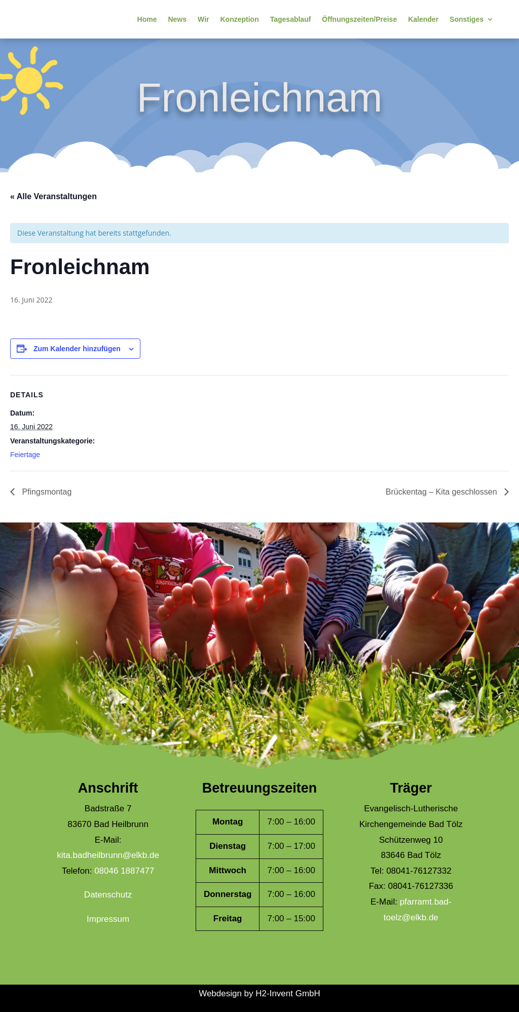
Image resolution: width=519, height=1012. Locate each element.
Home (147, 19)
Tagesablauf (290, 19)
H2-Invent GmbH (287, 993)
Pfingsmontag (45, 492)
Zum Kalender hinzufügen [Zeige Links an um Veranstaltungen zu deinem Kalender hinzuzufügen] (77, 349)
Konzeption (239, 19)
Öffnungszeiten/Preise (359, 19)
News (177, 19)
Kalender (423, 19)
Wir (203, 19)
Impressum (108, 919)
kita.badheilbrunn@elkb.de (108, 855)
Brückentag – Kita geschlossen (442, 492)
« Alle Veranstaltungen (53, 196)
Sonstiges (467, 19)
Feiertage (25, 455)
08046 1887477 (124, 871)
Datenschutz (108, 894)
